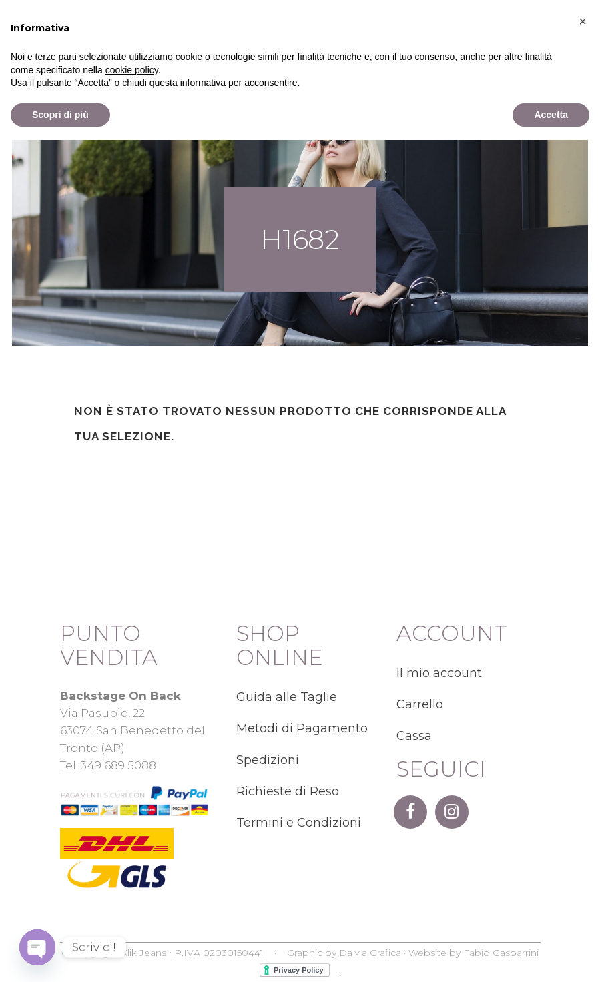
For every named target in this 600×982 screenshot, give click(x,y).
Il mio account (439, 673)
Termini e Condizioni (298, 822)
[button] (582, 863)
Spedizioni (267, 760)
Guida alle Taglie (286, 697)
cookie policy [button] (131, 911)
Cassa (414, 735)
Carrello (419, 704)
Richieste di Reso (287, 791)
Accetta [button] (551, 956)
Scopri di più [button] (60, 956)
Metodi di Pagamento (302, 728)
